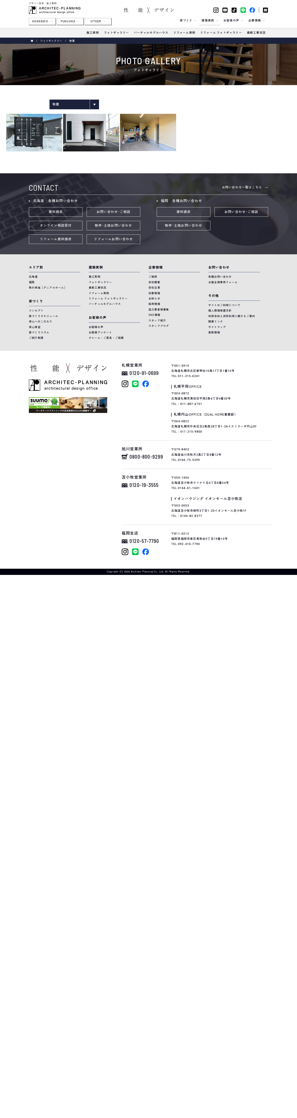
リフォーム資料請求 (56, 239)
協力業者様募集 (158, 310)
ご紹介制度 (36, 338)
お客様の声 (96, 327)
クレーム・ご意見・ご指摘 (106, 338)
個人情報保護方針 (220, 311)
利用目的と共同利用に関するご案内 (231, 316)
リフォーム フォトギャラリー (108, 299)
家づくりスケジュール (43, 316)
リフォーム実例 (99, 293)
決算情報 (154, 293)
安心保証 (35, 327)
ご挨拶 (152, 277)
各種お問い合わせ (220, 277)
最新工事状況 (97, 288)
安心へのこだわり (40, 322)
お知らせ (154, 299)
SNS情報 (154, 315)
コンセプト (36, 311)
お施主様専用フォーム (223, 282)
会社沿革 (154, 288)
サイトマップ (217, 327)
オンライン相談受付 (56, 225)
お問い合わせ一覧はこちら (242, 187)
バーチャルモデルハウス (105, 304)
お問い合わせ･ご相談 (113, 211)
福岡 (32, 282)
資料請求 (56, 211)
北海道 (33, 277)
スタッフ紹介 (157, 320)
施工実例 (94, 277)
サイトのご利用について (224, 305)
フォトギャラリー (51, 41)
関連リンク (215, 322)
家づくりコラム (39, 332)
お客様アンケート (100, 332)
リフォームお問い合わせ (113, 239)
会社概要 (154, 282)
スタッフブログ (158, 326)
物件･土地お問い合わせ (113, 225)
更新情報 (214, 332)
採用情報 (154, 304)
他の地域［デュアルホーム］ (48, 288)
